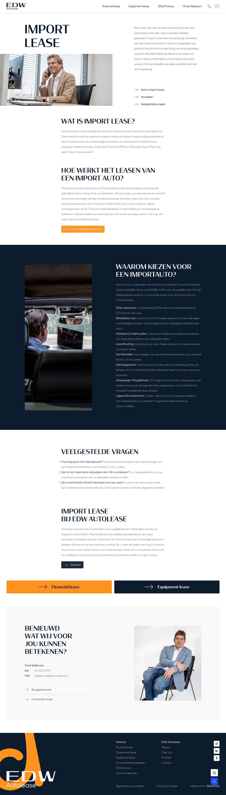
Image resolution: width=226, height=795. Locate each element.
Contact (166, 762)
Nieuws (165, 747)
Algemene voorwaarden (130, 786)
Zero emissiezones (126, 773)
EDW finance (123, 767)
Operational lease (126, 752)
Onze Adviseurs (192, 6)
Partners (166, 757)
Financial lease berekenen (130, 762)
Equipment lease (139, 6)
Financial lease (111, 6)
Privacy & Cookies (167, 786)
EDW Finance (166, 6)
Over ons (166, 752)
